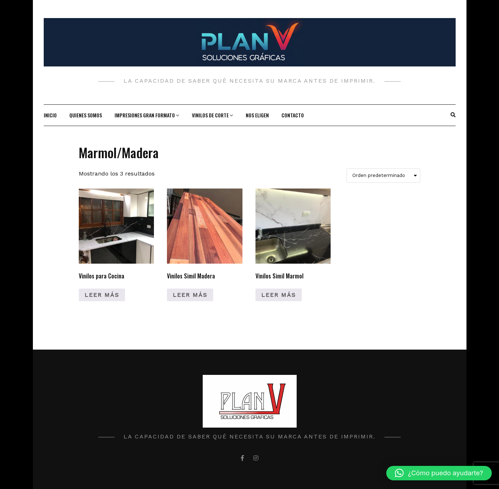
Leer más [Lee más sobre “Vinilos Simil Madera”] (190, 294)
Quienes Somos (85, 115)
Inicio (50, 115)
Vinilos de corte (210, 115)
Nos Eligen (257, 115)
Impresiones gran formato (145, 115)
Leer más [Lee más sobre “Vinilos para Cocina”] (102, 294)
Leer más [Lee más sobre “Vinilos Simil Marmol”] (278, 294)
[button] (439, 473)
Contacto (292, 115)
